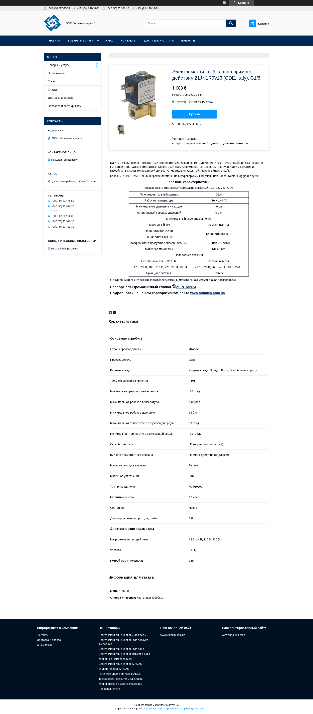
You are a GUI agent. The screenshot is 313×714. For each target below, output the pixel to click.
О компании (44, 644)
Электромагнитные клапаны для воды (122, 634)
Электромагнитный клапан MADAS (120, 663)
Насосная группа (109, 688)
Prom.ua (174, 705)
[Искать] (231, 23)
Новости (188, 40)
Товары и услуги (80, 40)
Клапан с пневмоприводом (115, 658)
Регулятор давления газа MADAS (120, 673)
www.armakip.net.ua (233, 634)
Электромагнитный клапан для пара (121, 648)
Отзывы (53, 89)
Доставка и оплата (159, 40)
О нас (109, 40)
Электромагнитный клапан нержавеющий (124, 653)
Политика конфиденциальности (186, 708)
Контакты (128, 40)
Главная (54, 40)
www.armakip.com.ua (207, 293)
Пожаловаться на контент (151, 708)
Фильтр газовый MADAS (114, 668)
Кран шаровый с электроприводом (121, 683)
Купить (194, 114)
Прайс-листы (56, 73)
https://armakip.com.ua (64, 248)
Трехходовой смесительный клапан (121, 678)
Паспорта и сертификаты (64, 106)
